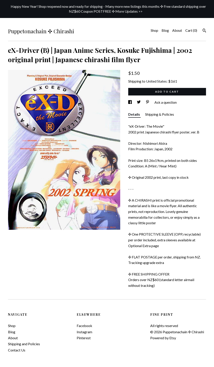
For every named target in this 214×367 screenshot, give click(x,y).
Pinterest (84, 338)
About (177, 30)
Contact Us (16, 350)
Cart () (191, 30)
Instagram (84, 332)
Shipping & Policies (159, 114)
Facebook (84, 325)
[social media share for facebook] (130, 102)
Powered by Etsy (163, 338)
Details (134, 114)
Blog (165, 30)
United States (156, 81)
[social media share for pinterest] (148, 102)
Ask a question (165, 102)
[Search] (204, 31)
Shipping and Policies (24, 344)
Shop (154, 30)
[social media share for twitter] (139, 102)
